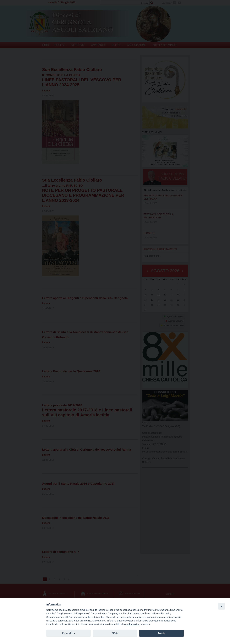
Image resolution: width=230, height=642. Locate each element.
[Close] (221, 606)
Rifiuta (115, 633)
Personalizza (68, 633)
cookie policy (132, 624)
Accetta (161, 633)
